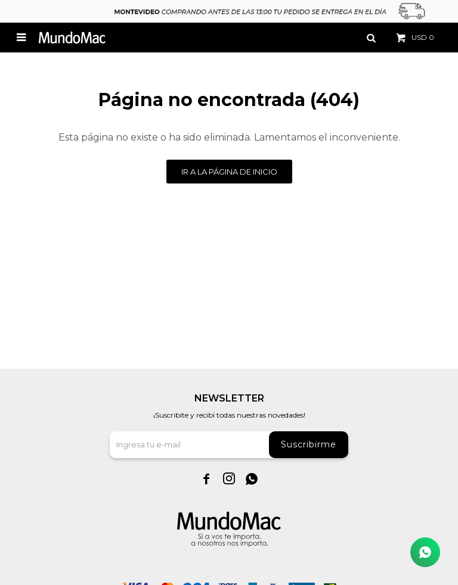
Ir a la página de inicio (229, 171)
